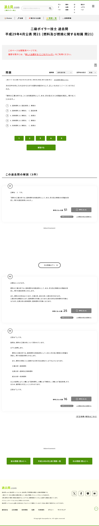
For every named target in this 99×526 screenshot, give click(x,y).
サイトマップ (62, 510)
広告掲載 (15, 510)
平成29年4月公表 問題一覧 (49, 461)
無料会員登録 (67, 7)
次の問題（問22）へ (80, 461)
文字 (81, 72)
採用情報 (25, 510)
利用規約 (41, 510)
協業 (33, 510)
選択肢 (51, 72)
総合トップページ (83, 7)
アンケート (59, 7)
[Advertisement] (49, 243)
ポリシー (51, 510)
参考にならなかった (67, 216)
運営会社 (5, 510)
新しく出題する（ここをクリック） (39, 54)
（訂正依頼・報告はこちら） (61, 80)
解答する (41, 147)
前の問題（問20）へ (18, 461)
